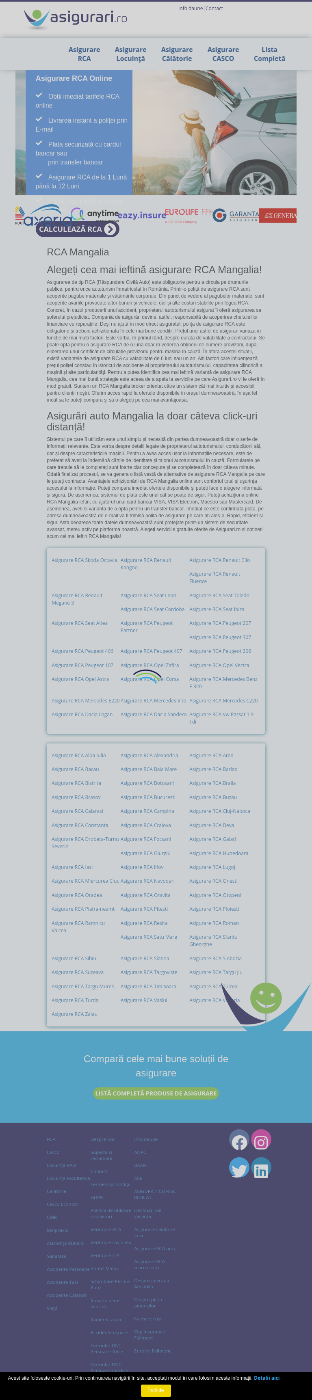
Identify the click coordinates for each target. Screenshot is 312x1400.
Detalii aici (267, 1377)
